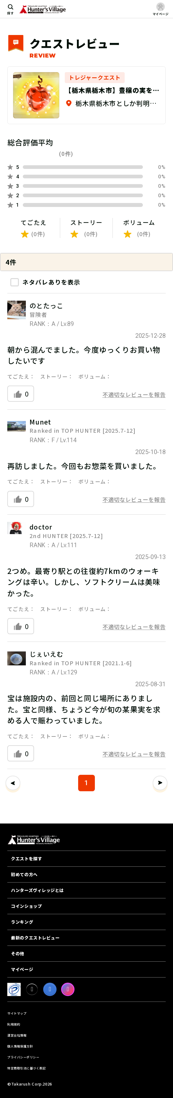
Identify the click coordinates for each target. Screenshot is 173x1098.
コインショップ (26, 906)
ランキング (22, 922)
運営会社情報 (16, 1035)
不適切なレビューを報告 (134, 394)
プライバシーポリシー (23, 1057)
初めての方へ (24, 874)
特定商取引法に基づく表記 (26, 1068)
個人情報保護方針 (20, 1046)
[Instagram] (67, 989)
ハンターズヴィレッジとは (37, 890)
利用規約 (13, 1024)
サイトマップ (16, 1013)
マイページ (22, 969)
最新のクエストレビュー (35, 938)
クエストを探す (26, 858)
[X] (32, 989)
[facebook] (50, 989)
